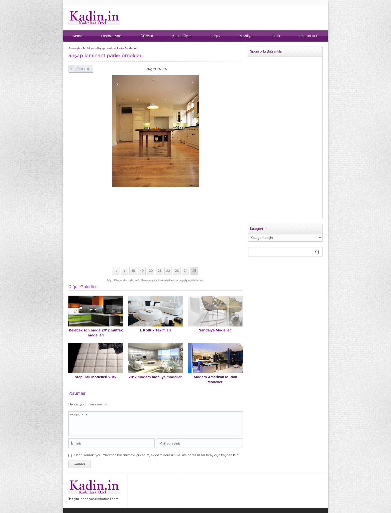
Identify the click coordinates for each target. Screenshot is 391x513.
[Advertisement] (155, 227)
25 (194, 271)
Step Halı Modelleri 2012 (95, 377)
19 (142, 271)
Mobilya (88, 48)
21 (159, 271)
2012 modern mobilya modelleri (155, 377)
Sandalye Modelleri (215, 330)
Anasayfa (74, 48)
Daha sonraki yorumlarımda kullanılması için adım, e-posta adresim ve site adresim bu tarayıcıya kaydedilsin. (156, 455)
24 (186, 271)
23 (177, 271)
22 (168, 271)
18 (133, 271)
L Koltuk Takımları (155, 330)
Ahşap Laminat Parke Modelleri (117, 48)
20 (151, 271)
